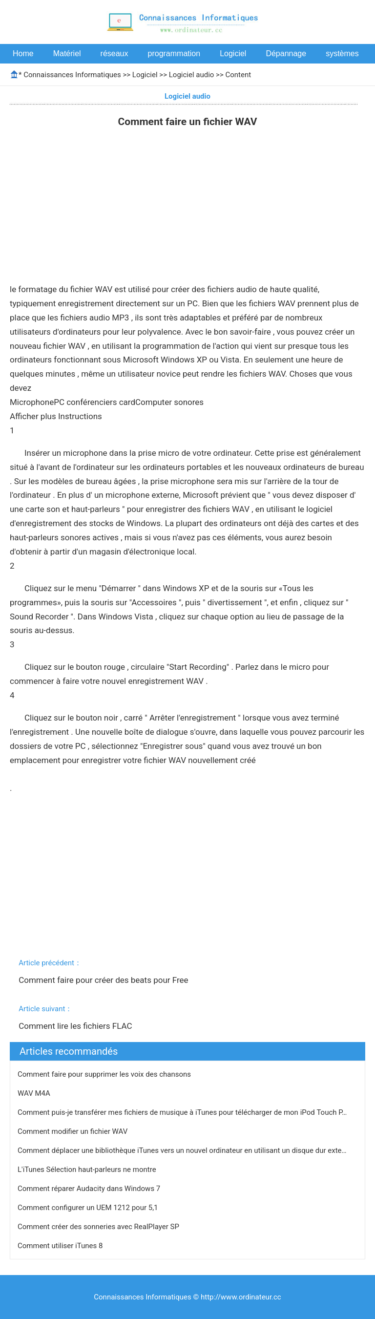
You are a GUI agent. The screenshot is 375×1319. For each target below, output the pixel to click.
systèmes (342, 53)
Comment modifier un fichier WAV (73, 1131)
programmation (174, 53)
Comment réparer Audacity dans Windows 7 (90, 1188)
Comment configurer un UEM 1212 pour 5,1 (89, 1207)
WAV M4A (35, 1093)
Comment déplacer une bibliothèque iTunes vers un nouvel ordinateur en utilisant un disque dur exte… (182, 1150)
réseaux (114, 53)
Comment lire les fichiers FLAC (76, 1026)
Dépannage (286, 53)
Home (23, 53)
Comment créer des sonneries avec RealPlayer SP (99, 1226)
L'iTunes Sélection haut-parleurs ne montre (88, 1169)
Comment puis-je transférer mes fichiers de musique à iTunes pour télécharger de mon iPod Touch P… (182, 1112)
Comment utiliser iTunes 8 (61, 1245)
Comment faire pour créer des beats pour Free (104, 980)
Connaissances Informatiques (72, 74)
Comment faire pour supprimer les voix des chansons (105, 1074)
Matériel (67, 53)
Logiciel (233, 53)
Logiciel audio (191, 74)
